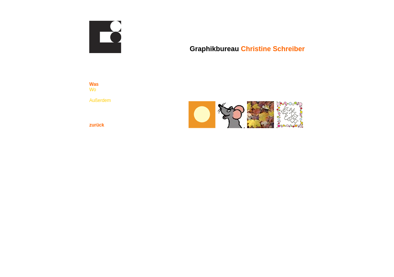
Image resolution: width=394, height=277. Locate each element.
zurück (96, 125)
